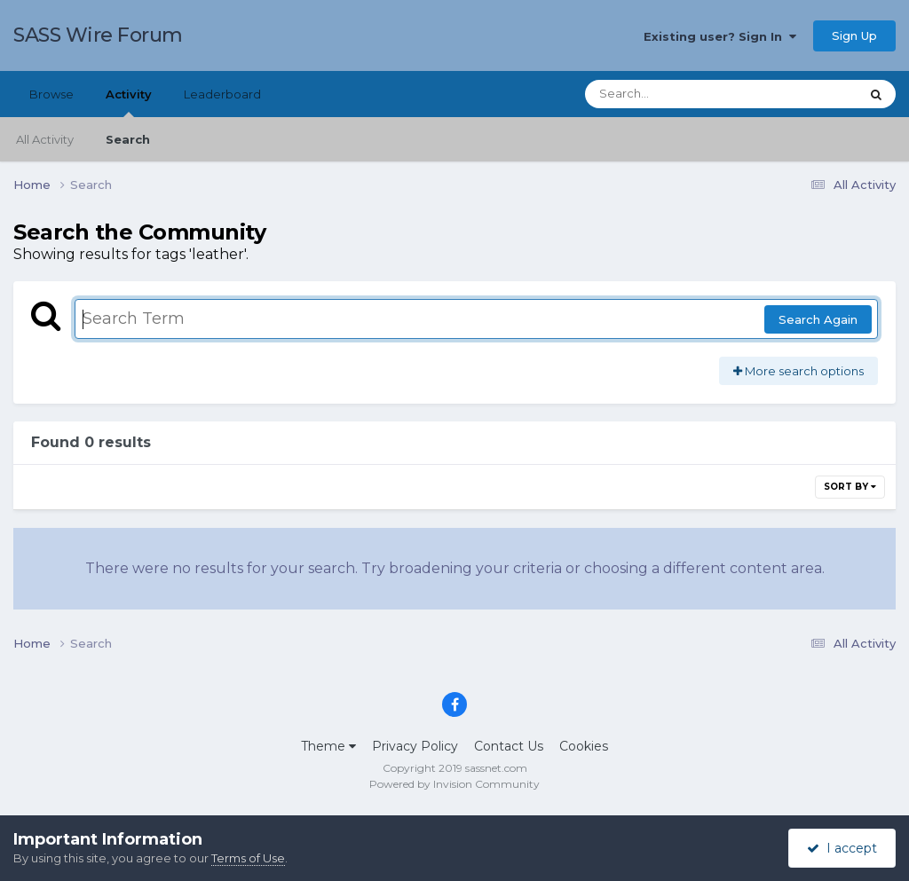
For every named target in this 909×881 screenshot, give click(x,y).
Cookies (583, 746)
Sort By (850, 486)
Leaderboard (222, 94)
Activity (129, 102)
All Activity (45, 139)
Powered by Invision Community (454, 784)
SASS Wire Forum (98, 35)
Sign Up (854, 35)
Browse (51, 94)
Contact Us (508, 746)
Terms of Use (248, 858)
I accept (842, 848)
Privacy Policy (415, 746)
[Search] (673, 94)
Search (128, 139)
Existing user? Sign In (720, 36)
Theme (328, 746)
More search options (798, 371)
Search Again (818, 319)
